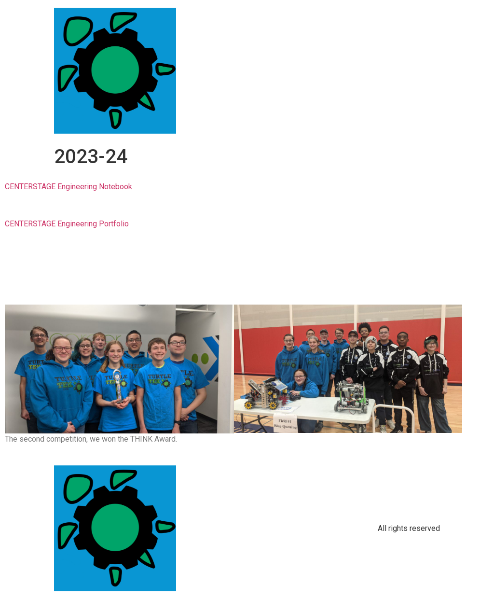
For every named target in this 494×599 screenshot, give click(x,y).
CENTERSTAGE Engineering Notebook (68, 186)
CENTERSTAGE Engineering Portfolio (67, 223)
